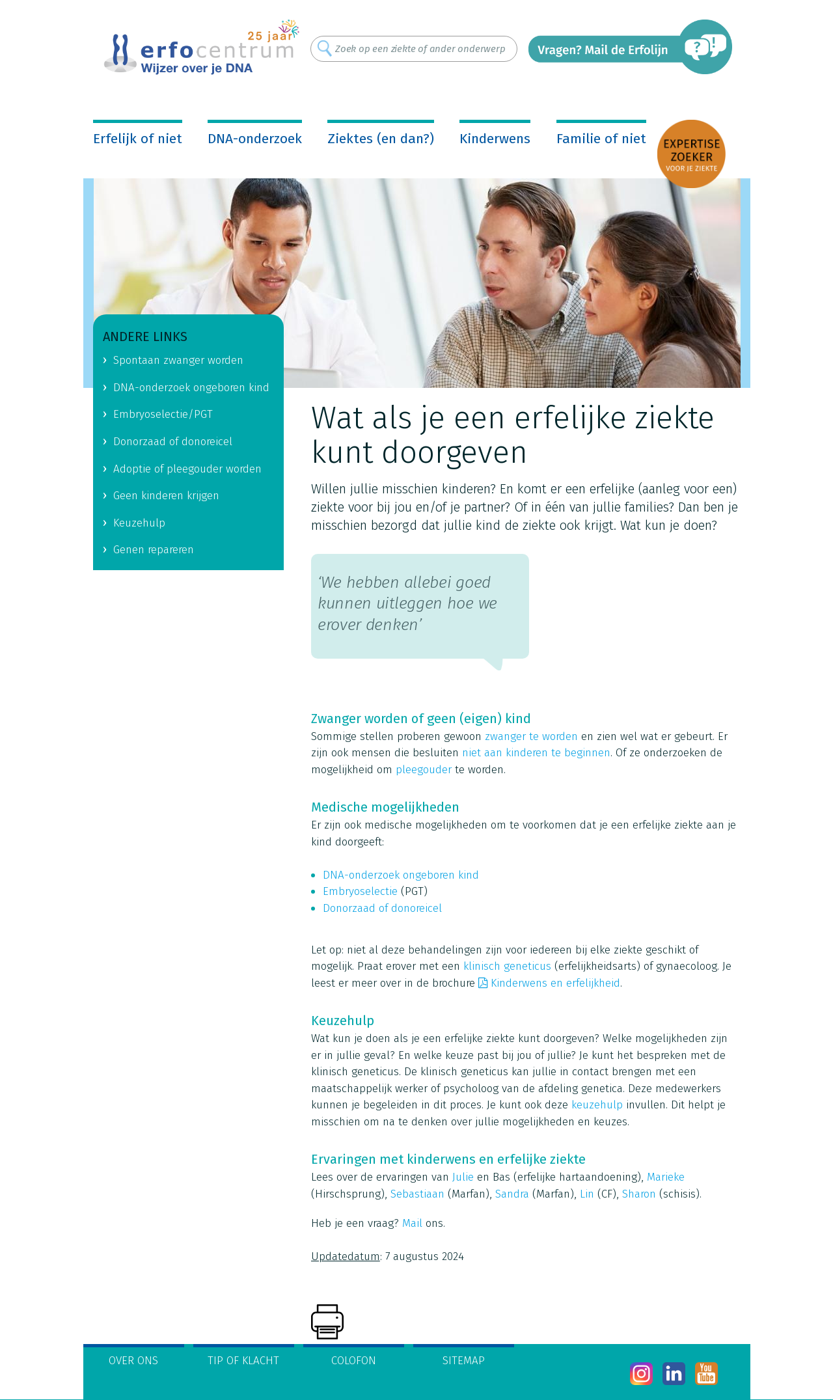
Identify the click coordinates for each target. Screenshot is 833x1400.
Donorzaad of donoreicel (384, 908)
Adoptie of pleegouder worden (187, 469)
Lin (587, 1194)
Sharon (639, 1194)
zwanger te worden (531, 736)
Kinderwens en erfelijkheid (555, 983)
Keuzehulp (139, 523)
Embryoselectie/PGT (163, 414)
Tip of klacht (243, 1360)
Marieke (666, 1177)
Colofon (353, 1360)
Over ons (133, 1360)
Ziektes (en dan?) (380, 138)
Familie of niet (601, 138)
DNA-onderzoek (255, 138)
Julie (463, 1177)
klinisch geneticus (507, 966)
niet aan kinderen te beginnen (536, 753)
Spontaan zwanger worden (178, 360)
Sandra (512, 1194)
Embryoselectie (360, 891)
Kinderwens (494, 138)
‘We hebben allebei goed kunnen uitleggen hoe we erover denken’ (407, 604)
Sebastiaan (417, 1194)
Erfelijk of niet (137, 138)
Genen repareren (153, 549)
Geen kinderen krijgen (166, 495)
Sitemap (464, 1360)
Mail (412, 1223)
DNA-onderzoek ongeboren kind (401, 875)
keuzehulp (597, 1105)
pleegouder (424, 769)
